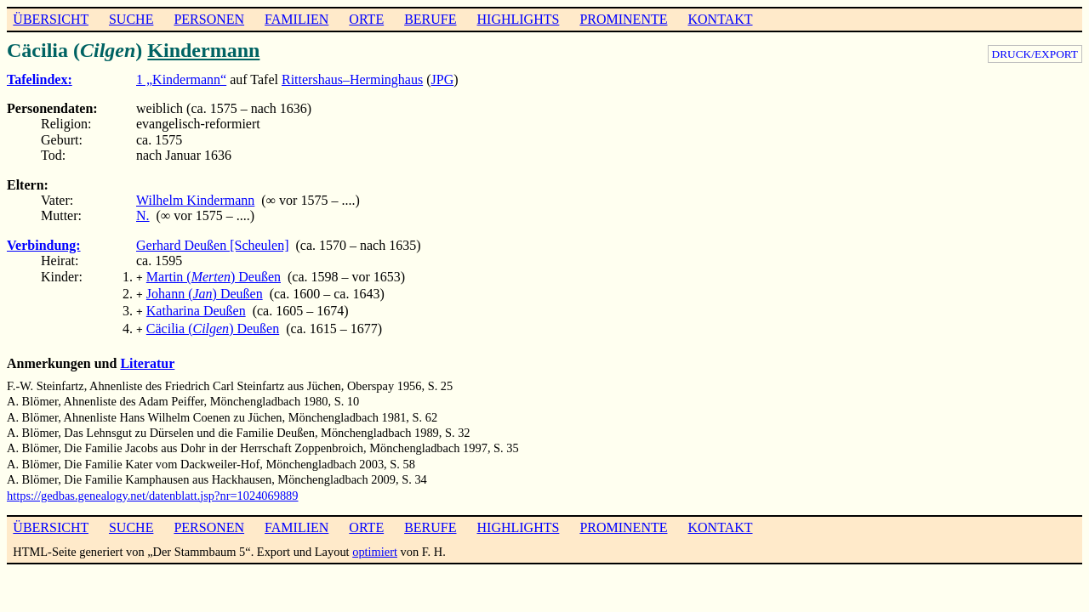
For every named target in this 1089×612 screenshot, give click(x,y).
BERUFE (430, 19)
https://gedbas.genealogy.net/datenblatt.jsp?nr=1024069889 (153, 489)
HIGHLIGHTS (518, 19)
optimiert (374, 545)
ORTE (366, 19)
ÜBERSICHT (50, 19)
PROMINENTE (623, 19)
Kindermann (203, 50)
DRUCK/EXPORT (1035, 54)
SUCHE (131, 19)
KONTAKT (719, 19)
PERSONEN (209, 19)
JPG (442, 79)
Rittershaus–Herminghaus (352, 79)
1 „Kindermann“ (181, 79)
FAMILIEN (296, 19)
